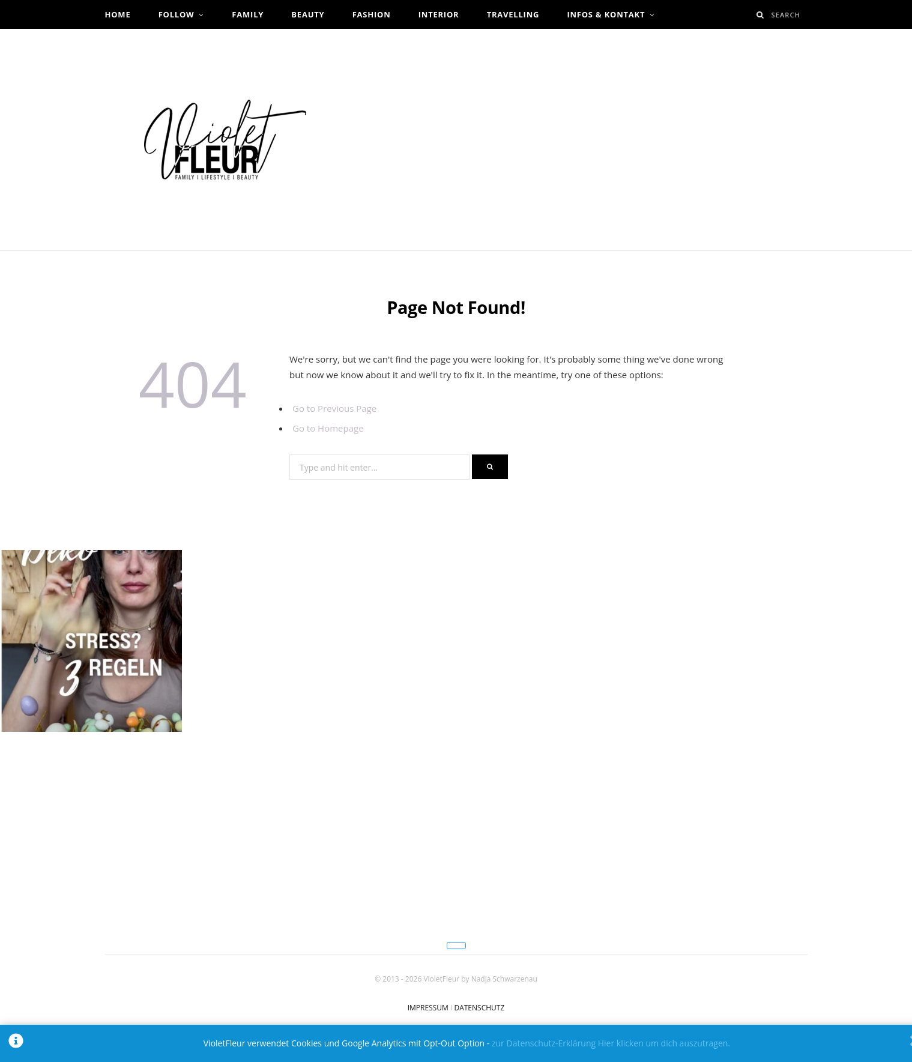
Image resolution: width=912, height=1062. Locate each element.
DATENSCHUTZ (479, 1008)
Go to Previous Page (334, 408)
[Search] (760, 15)
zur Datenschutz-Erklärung (544, 1043)
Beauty (307, 14)
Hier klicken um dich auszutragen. (664, 1043)
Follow (177, 14)
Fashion (371, 14)
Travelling (513, 14)
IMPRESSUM (428, 1008)
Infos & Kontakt (606, 14)
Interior (438, 14)
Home (118, 14)
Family (248, 14)
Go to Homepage (328, 428)
